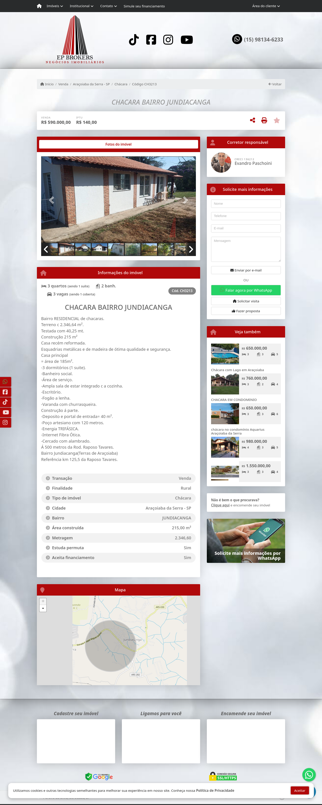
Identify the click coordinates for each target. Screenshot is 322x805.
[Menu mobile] (39, 6)
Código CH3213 (144, 84)
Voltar (275, 84)
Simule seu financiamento (144, 6)
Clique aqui (220, 505)
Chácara (120, 84)
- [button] (42, 608)
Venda (63, 84)
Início (47, 84)
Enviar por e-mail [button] (246, 270)
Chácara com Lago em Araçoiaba (237, 370)
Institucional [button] (79, 6)
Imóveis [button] (53, 6)
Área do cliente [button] (264, 6)
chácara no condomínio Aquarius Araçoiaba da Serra (238, 431)
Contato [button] (106, 6)
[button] (52, 200)
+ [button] (43, 601)
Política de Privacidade (215, 790)
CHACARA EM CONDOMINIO (234, 399)
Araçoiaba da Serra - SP (91, 84)
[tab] (55, 144)
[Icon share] (133, 39)
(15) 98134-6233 (263, 40)
